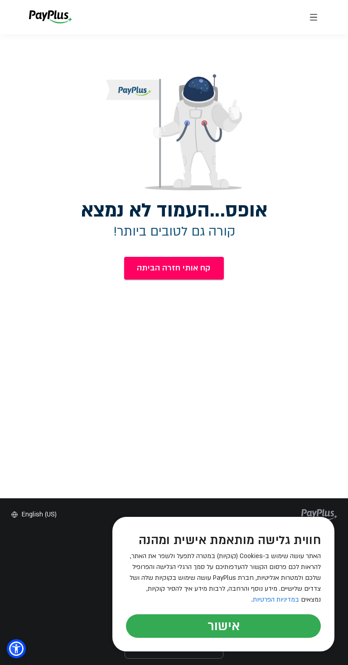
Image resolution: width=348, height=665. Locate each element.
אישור (224, 626)
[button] (16, 648)
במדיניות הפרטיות (276, 599)
